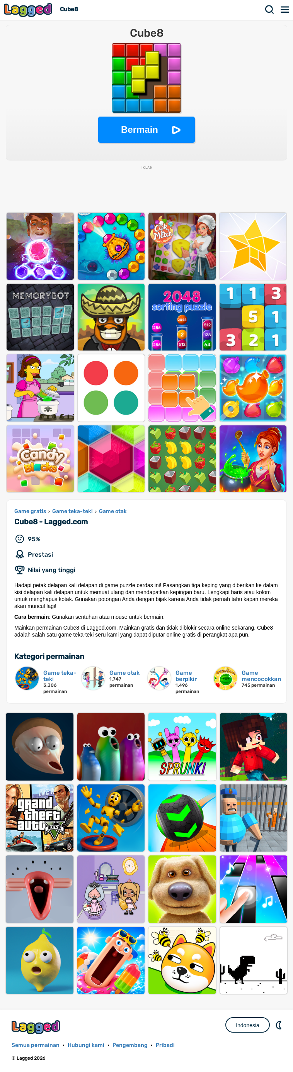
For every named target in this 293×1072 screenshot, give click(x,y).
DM (279, 1025)
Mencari (270, 9)
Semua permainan (36, 1045)
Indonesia (247, 1025)
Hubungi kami (86, 1045)
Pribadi (165, 1045)
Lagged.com (37, 1027)
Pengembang (130, 1045)
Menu (285, 9)
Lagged (29, 10)
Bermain (139, 129)
